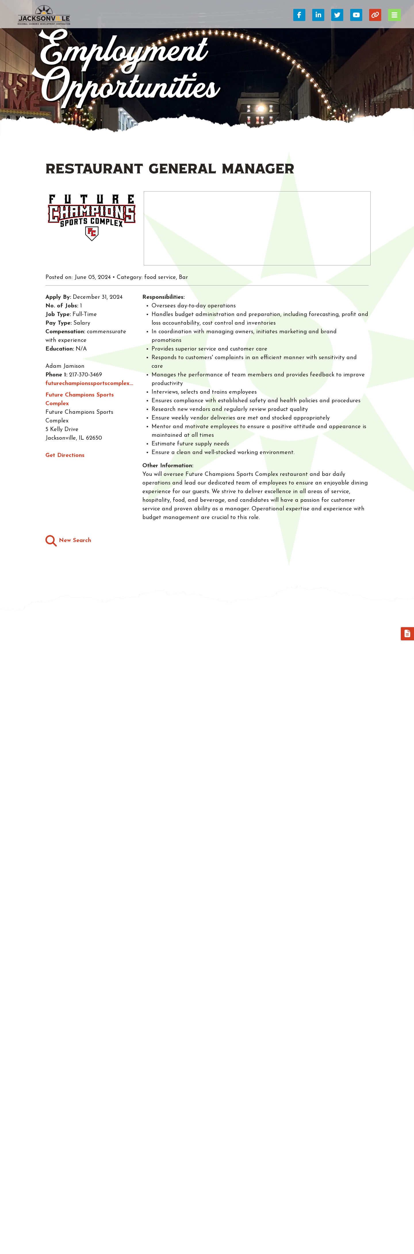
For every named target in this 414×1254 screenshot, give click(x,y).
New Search (68, 541)
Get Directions (65, 455)
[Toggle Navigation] (394, 15)
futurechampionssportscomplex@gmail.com (91, 383)
